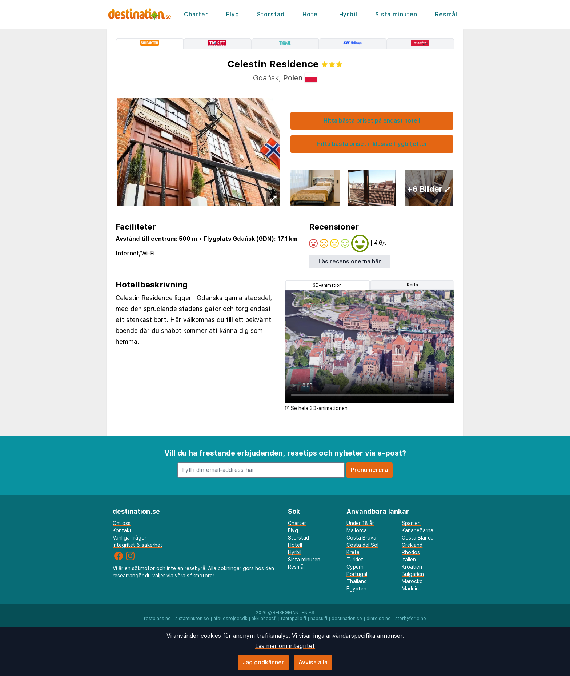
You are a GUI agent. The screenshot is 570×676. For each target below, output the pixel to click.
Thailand (356, 581)
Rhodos (411, 552)
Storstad (270, 14)
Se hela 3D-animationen (316, 408)
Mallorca (356, 530)
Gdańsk (266, 77)
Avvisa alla (313, 662)
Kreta (353, 552)
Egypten (356, 589)
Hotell (311, 14)
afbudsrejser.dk (230, 618)
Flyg (232, 14)
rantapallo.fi (293, 618)
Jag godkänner (263, 662)
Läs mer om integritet (285, 646)
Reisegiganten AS (293, 612)
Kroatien (412, 567)
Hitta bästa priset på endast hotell (372, 120)
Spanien (411, 523)
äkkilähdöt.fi (264, 618)
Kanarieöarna (417, 530)
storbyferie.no (410, 618)
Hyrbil (348, 14)
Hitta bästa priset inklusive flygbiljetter (372, 143)
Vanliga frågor (129, 538)
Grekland (412, 545)
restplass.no (157, 618)
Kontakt (122, 530)
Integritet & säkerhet (137, 545)
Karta (412, 284)
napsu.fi (318, 618)
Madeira (411, 589)
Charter (196, 14)
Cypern (355, 567)
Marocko (412, 581)
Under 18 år (360, 523)
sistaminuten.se (192, 618)
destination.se (347, 618)
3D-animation (327, 285)
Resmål (446, 14)
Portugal (356, 574)
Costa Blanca (418, 538)
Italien (409, 559)
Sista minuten (396, 14)
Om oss (122, 523)
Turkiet (354, 559)
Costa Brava (361, 538)
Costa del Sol (362, 545)
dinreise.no (378, 618)
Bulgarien (413, 574)
